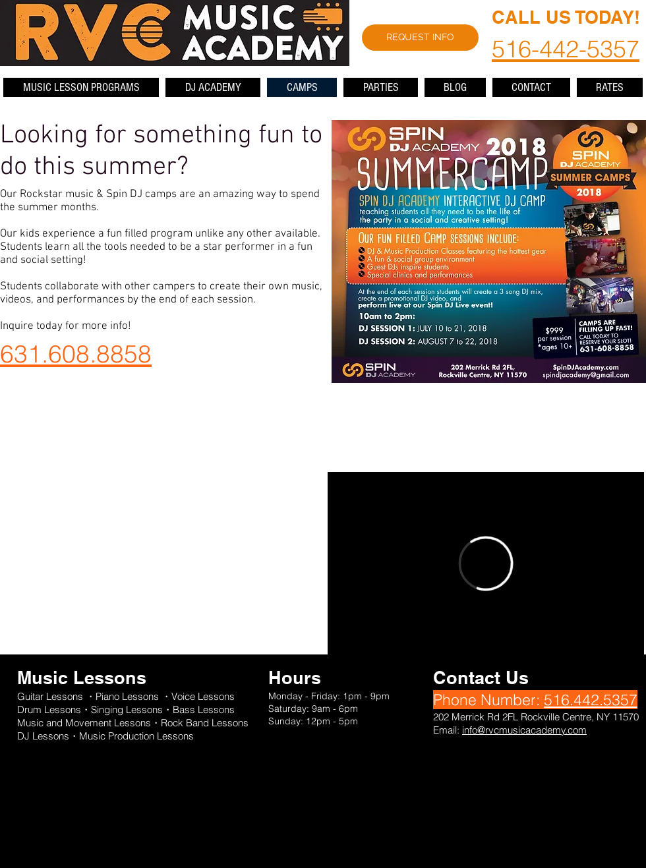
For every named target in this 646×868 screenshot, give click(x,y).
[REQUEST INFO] (420, 37)
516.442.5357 (590, 699)
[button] (81, 87)
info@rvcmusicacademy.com (524, 730)
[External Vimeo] (486, 563)
